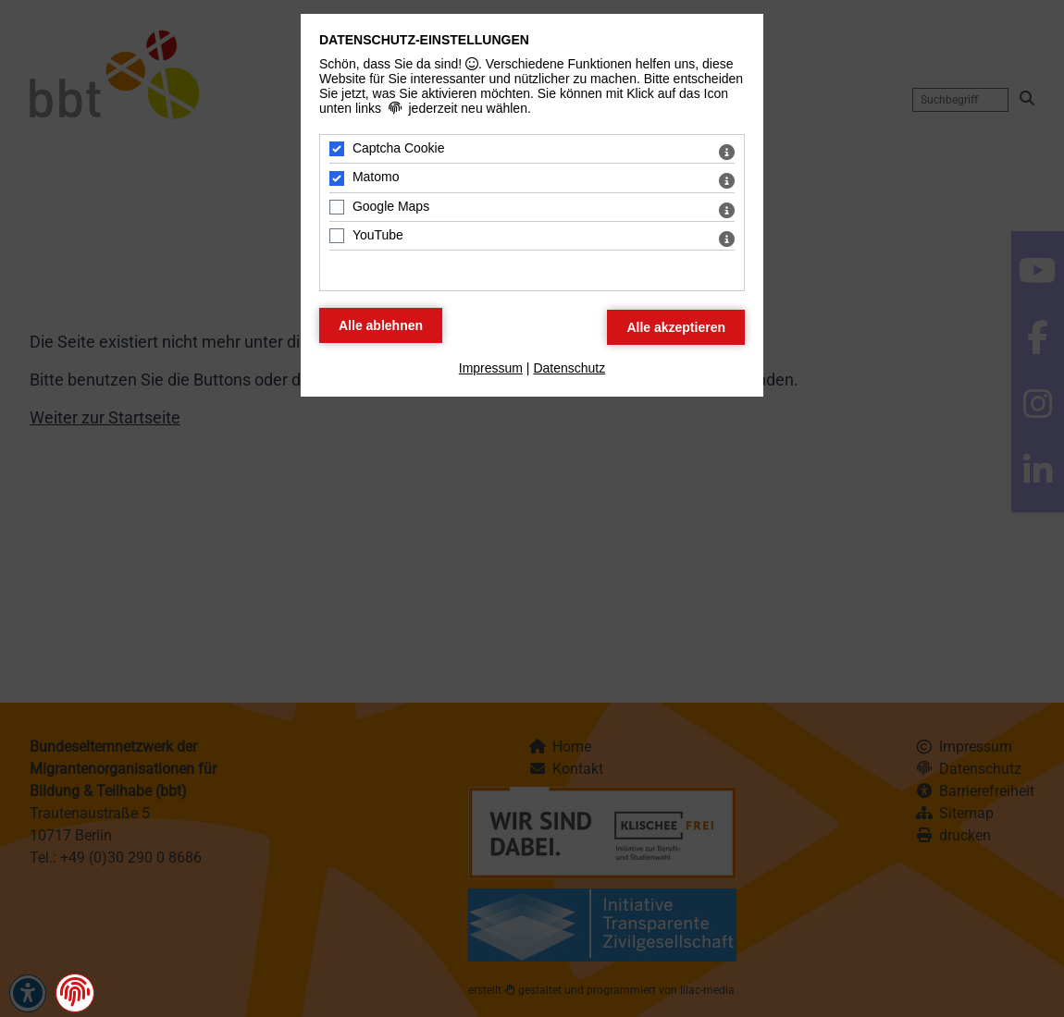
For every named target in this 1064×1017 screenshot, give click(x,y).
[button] (75, 992)
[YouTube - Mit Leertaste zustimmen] (336, 235)
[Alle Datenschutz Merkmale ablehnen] (380, 325)
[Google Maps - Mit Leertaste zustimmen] (336, 207)
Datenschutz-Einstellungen (424, 39)
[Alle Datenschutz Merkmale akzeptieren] (676, 327)
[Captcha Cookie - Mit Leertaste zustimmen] (336, 148)
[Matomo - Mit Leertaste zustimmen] (336, 178)
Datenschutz (569, 368)
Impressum (491, 368)
